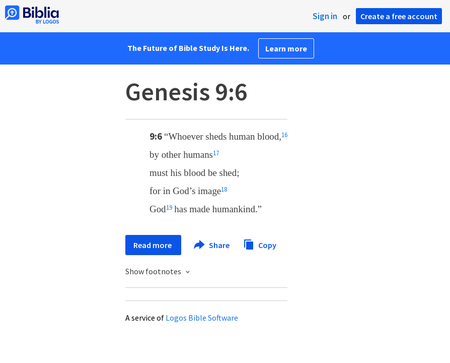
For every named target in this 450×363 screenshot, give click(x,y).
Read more (153, 245)
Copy (259, 243)
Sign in (325, 16)
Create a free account (398, 16)
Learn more (286, 48)
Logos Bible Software (202, 318)
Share (212, 245)
